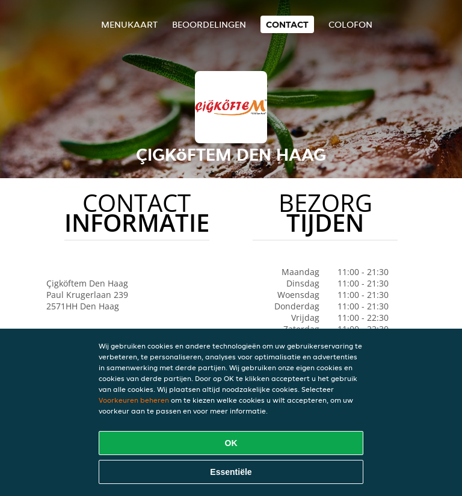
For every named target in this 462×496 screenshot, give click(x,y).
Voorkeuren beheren (134, 400)
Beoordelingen (209, 24)
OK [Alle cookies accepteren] (231, 443)
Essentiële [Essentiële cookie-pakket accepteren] (230, 472)
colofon (350, 24)
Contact (287, 24)
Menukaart (129, 24)
